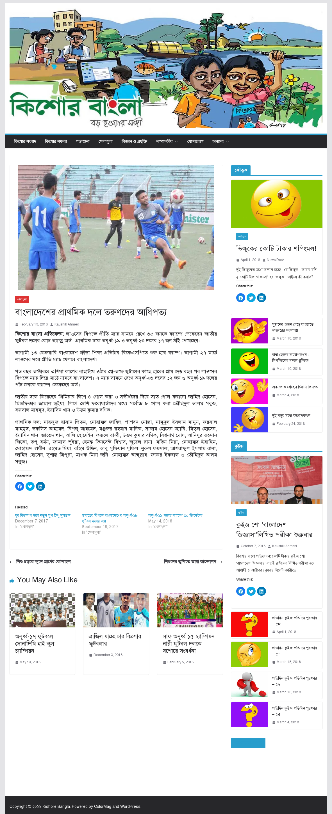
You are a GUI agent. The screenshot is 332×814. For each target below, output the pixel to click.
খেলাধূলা (105, 141)
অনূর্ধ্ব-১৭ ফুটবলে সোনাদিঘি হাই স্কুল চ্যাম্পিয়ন (34, 644)
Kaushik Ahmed (66, 324)
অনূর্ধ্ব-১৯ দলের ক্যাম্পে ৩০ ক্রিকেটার (175, 515)
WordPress (130, 806)
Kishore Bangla (56, 806)
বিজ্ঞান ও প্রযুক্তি (134, 141)
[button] (175, 141)
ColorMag (102, 806)
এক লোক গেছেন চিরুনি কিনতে (295, 387)
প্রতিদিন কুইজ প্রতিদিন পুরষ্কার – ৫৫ (294, 711)
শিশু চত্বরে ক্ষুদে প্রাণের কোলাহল (40, 562)
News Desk (275, 260)
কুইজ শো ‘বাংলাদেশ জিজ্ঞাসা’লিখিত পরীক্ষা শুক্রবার (274, 529)
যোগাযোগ (195, 141)
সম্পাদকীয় (164, 141)
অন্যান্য (218, 141)
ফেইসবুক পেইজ (248, 743)
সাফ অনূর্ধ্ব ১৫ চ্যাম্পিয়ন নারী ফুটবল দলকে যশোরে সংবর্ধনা (189, 644)
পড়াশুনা (82, 141)
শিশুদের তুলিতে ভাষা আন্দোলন (193, 562)
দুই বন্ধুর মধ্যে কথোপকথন (291, 415)
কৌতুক (242, 236)
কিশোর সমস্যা (56, 141)
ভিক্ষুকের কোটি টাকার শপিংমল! (276, 248)
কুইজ (241, 512)
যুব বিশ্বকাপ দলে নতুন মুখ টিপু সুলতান (43, 515)
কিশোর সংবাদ (25, 141)
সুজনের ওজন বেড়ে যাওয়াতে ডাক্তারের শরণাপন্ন (292, 327)
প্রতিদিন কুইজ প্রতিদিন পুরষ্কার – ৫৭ (294, 651)
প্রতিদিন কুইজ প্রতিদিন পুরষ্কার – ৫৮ (294, 621)
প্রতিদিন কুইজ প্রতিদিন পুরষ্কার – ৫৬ (294, 681)
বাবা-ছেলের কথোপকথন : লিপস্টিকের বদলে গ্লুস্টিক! (290, 357)
